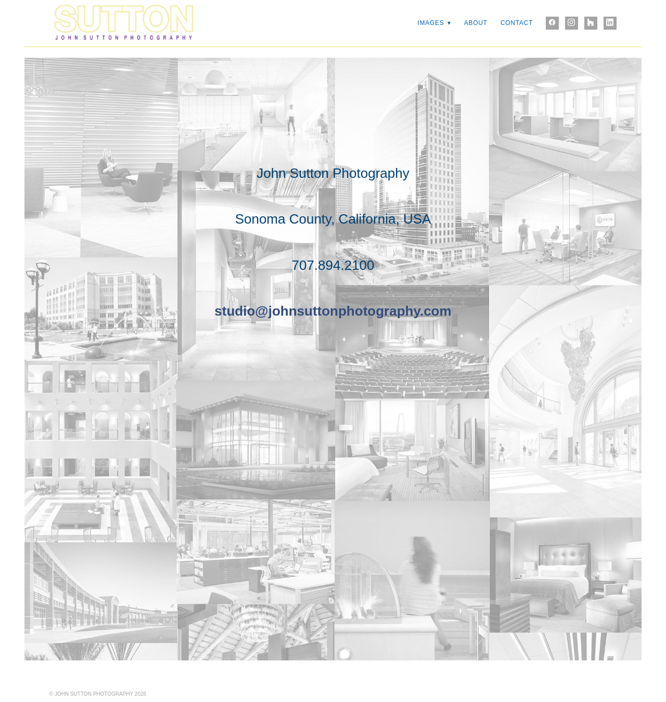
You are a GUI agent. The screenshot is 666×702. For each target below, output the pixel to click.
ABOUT (476, 23)
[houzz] (590, 23)
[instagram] (571, 23)
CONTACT (517, 23)
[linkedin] (610, 23)
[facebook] (552, 23)
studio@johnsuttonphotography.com (332, 311)
